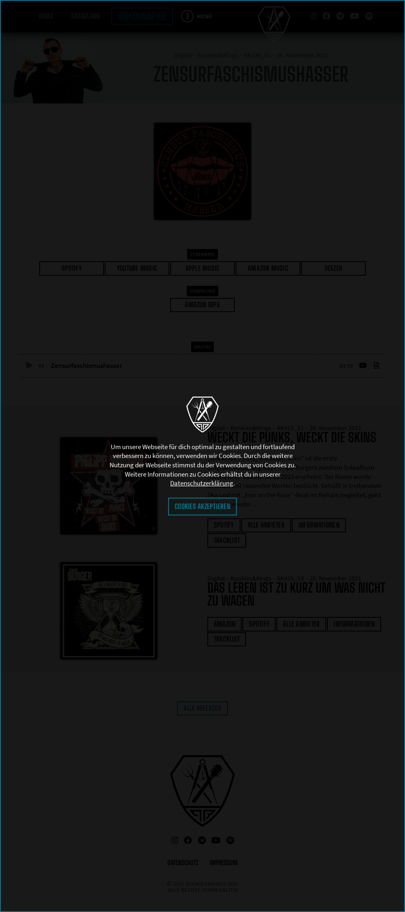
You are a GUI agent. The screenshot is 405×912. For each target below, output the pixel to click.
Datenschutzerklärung (201, 483)
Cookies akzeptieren (202, 506)
